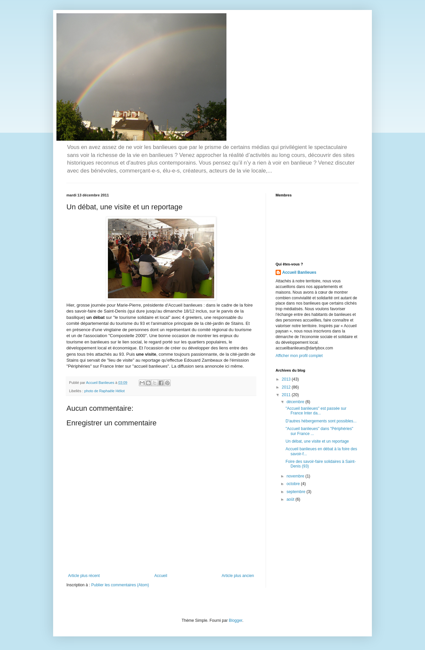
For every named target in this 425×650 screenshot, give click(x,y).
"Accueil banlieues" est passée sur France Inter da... (316, 410)
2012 (287, 387)
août (291, 499)
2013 (287, 379)
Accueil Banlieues (299, 272)
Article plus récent (84, 575)
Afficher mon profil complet (299, 355)
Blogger (235, 620)
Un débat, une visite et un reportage (317, 441)
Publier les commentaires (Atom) (120, 585)
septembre (296, 491)
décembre (296, 401)
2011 (287, 395)
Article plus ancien (238, 575)
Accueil (160, 575)
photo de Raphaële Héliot (104, 391)
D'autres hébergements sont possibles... (321, 421)
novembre (296, 476)
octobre (294, 483)
